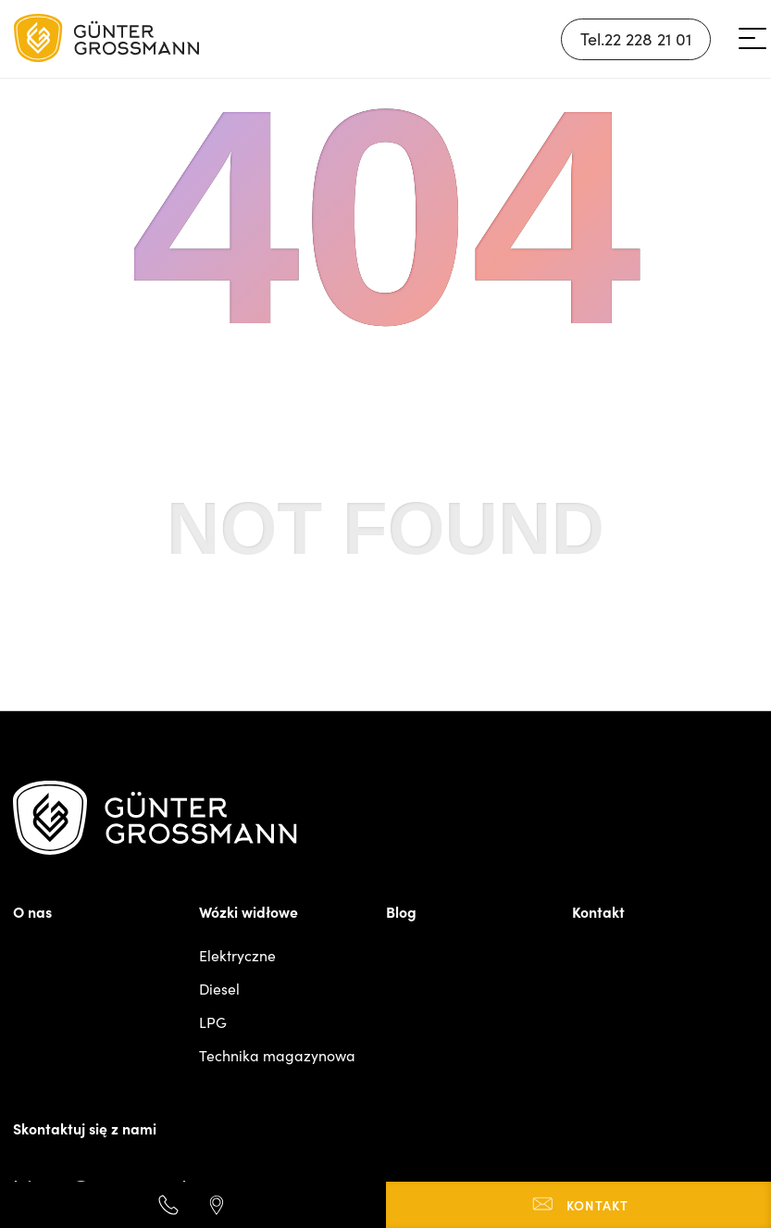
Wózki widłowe (248, 911)
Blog (401, 911)
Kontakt (598, 911)
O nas (32, 911)
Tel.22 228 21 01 (635, 39)
